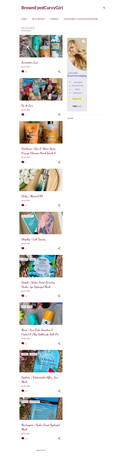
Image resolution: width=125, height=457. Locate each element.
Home (24, 19)
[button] (59, 71)
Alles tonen (26, 31)
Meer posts (41, 450)
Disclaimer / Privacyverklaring (81, 19)
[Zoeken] (104, 8)
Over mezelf (38, 19)
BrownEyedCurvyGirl (42, 7)
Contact (54, 19)
